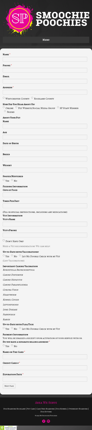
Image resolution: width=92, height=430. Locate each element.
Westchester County (16, 98)
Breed (6, 154)
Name (6, 54)
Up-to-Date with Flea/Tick (18, 324)
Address (8, 87)
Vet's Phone (10, 230)
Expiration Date (13, 374)
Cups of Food (10, 190)
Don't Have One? (13, 241)
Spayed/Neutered (13, 176)
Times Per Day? (11, 201)
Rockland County (42, 98)
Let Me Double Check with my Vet (39, 256)
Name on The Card (14, 352)
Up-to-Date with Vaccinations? (21, 251)
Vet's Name (9, 219)
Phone (7, 65)
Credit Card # (11, 363)
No (14, 180)
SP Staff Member (68, 108)
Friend (9, 112)
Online (8, 108)
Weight (7, 165)
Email (6, 76)
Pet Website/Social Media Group (35, 108)
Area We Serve (46, 402)
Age (5, 132)
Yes (6, 180)
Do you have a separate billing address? (26, 341)
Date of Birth (11, 143)
